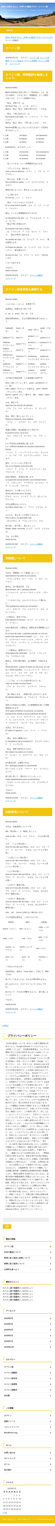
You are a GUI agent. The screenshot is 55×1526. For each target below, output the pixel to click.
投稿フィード (9, 1421)
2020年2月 (8, 1335)
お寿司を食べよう (11, 1269)
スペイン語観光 (10, 1390)
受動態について (15, 558)
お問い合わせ (9, 1453)
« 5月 (5, 1513)
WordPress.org (10, 1433)
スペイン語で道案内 (11, 1288)
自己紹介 (8, 1470)
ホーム (7, 1464)
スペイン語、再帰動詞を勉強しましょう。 (26, 76)
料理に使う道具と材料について (17, 1258)
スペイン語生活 (16, 61)
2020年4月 (8, 1324)
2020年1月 (8, 1341)
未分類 (7, 1395)
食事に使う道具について (14, 1264)
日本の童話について (12, 1252)
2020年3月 (8, 1330)
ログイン (8, 1415)
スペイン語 (12, 48)
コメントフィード (11, 1427)
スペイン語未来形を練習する (24, 289)
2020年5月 (8, 1318)
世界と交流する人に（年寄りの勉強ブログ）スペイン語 (21, 1519)
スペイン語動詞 (36, 275)
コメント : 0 (15, 64)
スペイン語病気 (30, 61)
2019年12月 (9, 1347)
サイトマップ (9, 1458)
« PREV (5, 1026)
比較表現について (16, 812)
